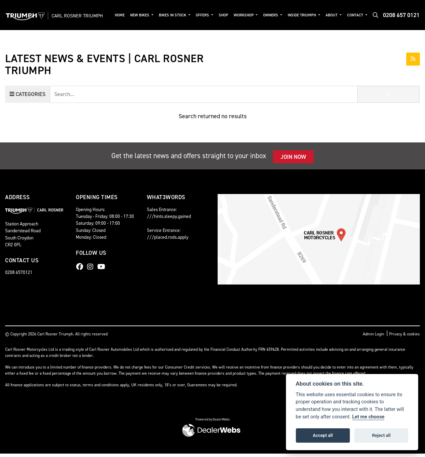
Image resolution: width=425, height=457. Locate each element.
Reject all (381, 435)
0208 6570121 (18, 276)
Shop (228, 13)
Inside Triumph (306, 13)
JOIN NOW (293, 160)
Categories (27, 97)
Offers (208, 13)
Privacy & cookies (404, 337)
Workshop (249, 13)
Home (127, 13)
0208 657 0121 (401, 17)
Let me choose (368, 417)
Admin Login (373, 337)
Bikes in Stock (179, 13)
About (335, 13)
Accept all (323, 435)
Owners (275, 13)
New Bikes (146, 13)
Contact (358, 13)
